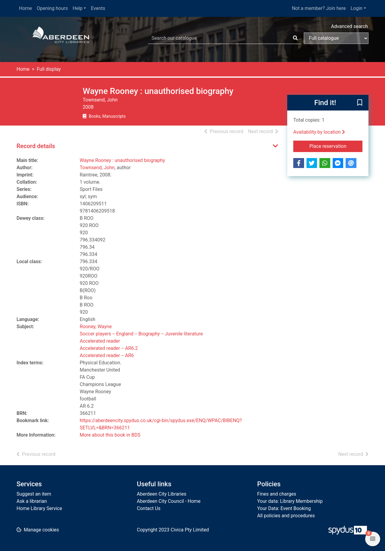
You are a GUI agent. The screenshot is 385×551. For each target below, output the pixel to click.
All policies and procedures (286, 515)
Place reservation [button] (336, 145)
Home (25, 8)
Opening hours (52, 8)
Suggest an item (34, 494)
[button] (359, 103)
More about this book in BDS (110, 435)
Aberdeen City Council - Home (169, 501)
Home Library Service (39, 508)
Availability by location (319, 132)
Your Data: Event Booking (284, 508)
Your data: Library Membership (290, 501)
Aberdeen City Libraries (161, 494)
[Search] (295, 38)
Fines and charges (276, 494)
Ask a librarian (32, 501)
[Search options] (336, 38)
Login (356, 8)
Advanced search (349, 26)
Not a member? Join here (319, 8)
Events (98, 8)
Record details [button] (36, 146)
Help (78, 8)
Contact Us (149, 508)
